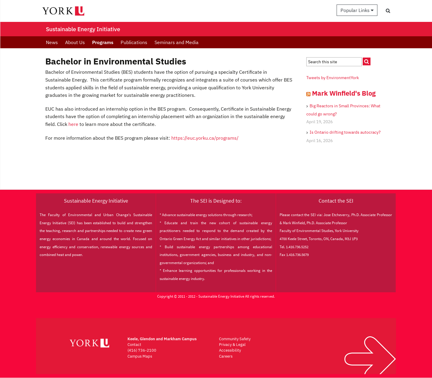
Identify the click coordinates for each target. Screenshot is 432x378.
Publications (134, 42)
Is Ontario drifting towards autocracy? (345, 132)
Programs (102, 42)
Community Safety (234, 338)
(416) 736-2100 (142, 350)
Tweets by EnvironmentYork (332, 77)
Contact (134, 344)
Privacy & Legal (232, 344)
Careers (225, 356)
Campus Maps (140, 356)
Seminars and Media (176, 42)
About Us (75, 42)
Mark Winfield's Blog (344, 93)
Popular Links (357, 10)
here (73, 124)
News (52, 42)
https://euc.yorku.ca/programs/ (204, 138)
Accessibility (230, 350)
